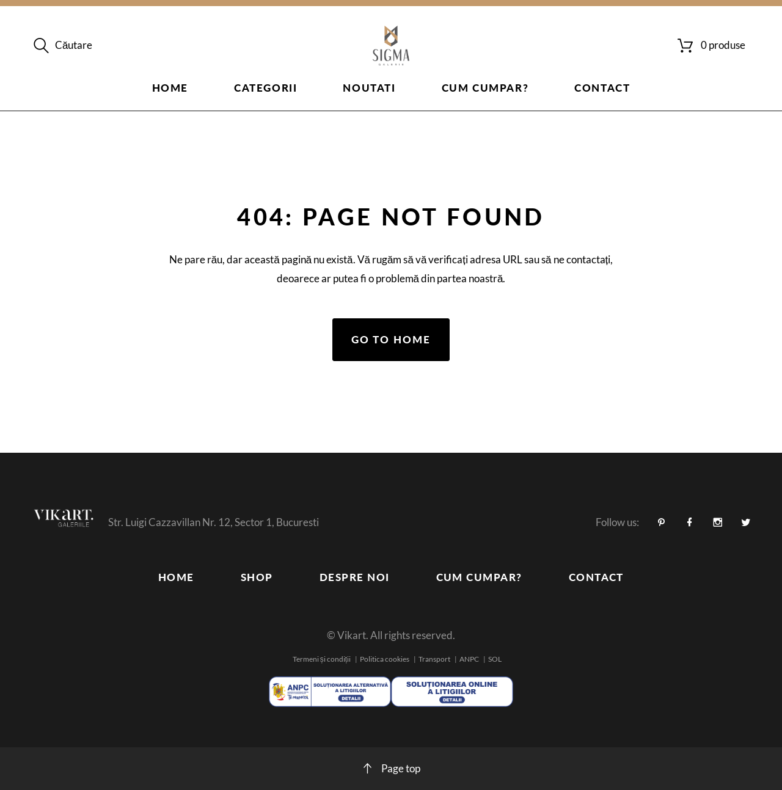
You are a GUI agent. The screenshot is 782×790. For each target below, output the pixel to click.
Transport (434, 659)
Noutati (369, 87)
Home (170, 87)
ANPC (469, 659)
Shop (257, 577)
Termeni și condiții (322, 659)
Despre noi (355, 577)
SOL (495, 659)
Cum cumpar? (485, 87)
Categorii (265, 87)
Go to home (391, 339)
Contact (602, 87)
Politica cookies (384, 659)
